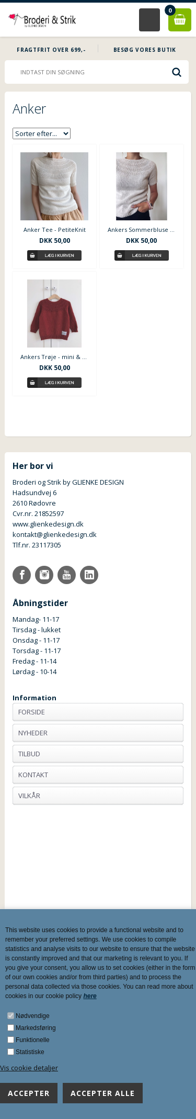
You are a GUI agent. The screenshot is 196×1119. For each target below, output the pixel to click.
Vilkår (29, 795)
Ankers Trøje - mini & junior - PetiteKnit (54, 357)
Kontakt (33, 774)
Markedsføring (36, 1028)
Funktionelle (33, 1040)
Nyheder (33, 732)
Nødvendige (33, 1016)
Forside (31, 712)
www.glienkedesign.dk (48, 524)
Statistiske (30, 1052)
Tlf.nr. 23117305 (37, 545)
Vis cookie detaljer (29, 1067)
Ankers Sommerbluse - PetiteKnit (142, 229)
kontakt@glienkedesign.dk (55, 534)
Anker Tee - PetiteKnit (55, 229)
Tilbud (29, 753)
